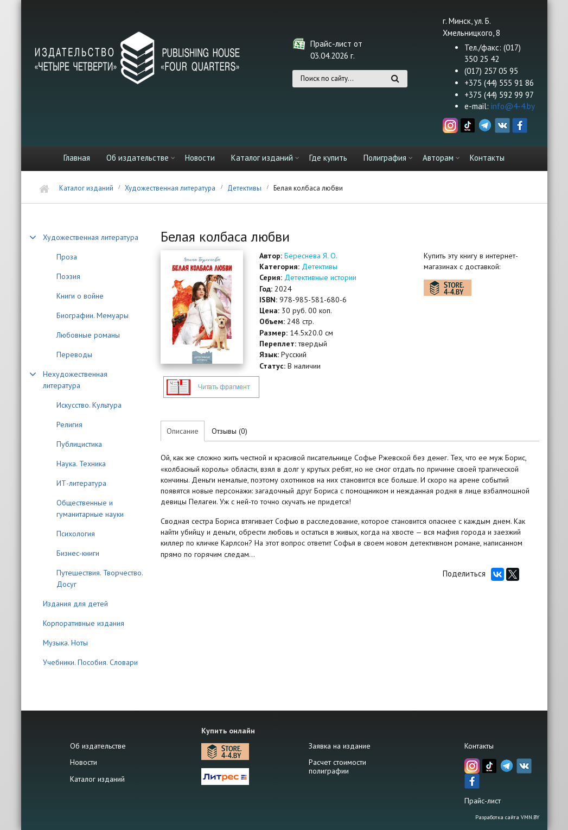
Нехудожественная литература (75, 379)
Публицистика (79, 444)
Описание (183, 431)
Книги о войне (80, 296)
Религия (69, 424)
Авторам (438, 158)
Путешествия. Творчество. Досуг (99, 578)
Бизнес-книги (77, 553)
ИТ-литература (81, 483)
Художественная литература (170, 188)
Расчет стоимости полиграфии (337, 766)
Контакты (487, 158)
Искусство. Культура (89, 405)
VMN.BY (530, 817)
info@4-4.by (513, 106)
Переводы (74, 354)
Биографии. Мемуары (92, 315)
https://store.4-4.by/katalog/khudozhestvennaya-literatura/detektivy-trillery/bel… (447, 288)
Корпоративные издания (83, 623)
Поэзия (68, 276)
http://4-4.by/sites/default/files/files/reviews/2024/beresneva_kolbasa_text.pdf (211, 387)
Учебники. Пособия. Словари (90, 662)
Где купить (328, 158)
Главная (76, 158)
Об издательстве (137, 158)
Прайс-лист (482, 801)
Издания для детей (75, 604)
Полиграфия (384, 158)
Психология (75, 533)
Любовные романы (88, 335)
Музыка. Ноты (65, 643)
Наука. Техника (81, 463)
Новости (200, 158)
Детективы (244, 188)
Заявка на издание (340, 746)
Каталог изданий (262, 158)
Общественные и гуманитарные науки (90, 508)
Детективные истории (320, 277)
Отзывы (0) (229, 431)
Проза (66, 257)
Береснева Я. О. (310, 256)
